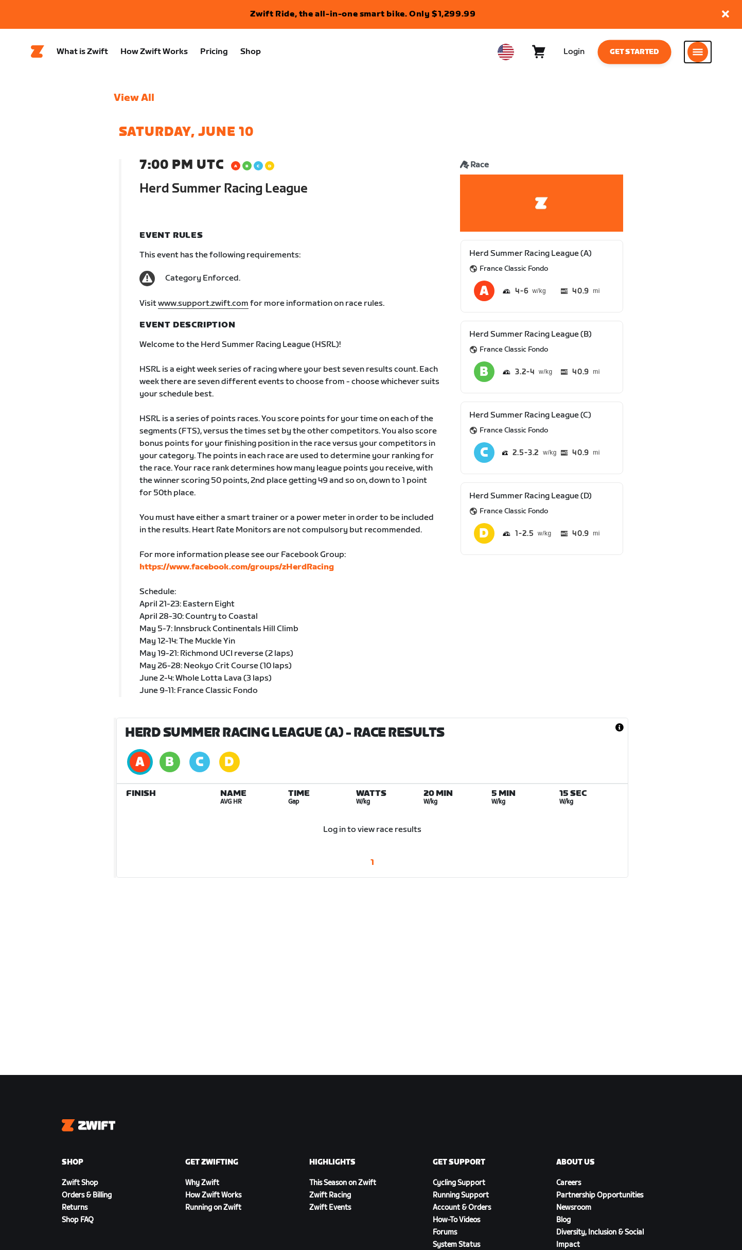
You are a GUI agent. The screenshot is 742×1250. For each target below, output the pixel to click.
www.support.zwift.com (203, 304)
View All (134, 98)
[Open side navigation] (697, 52)
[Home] (37, 52)
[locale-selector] (506, 52)
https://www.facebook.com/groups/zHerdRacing (236, 567)
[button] (725, 14)
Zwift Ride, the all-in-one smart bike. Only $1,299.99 (363, 14)
